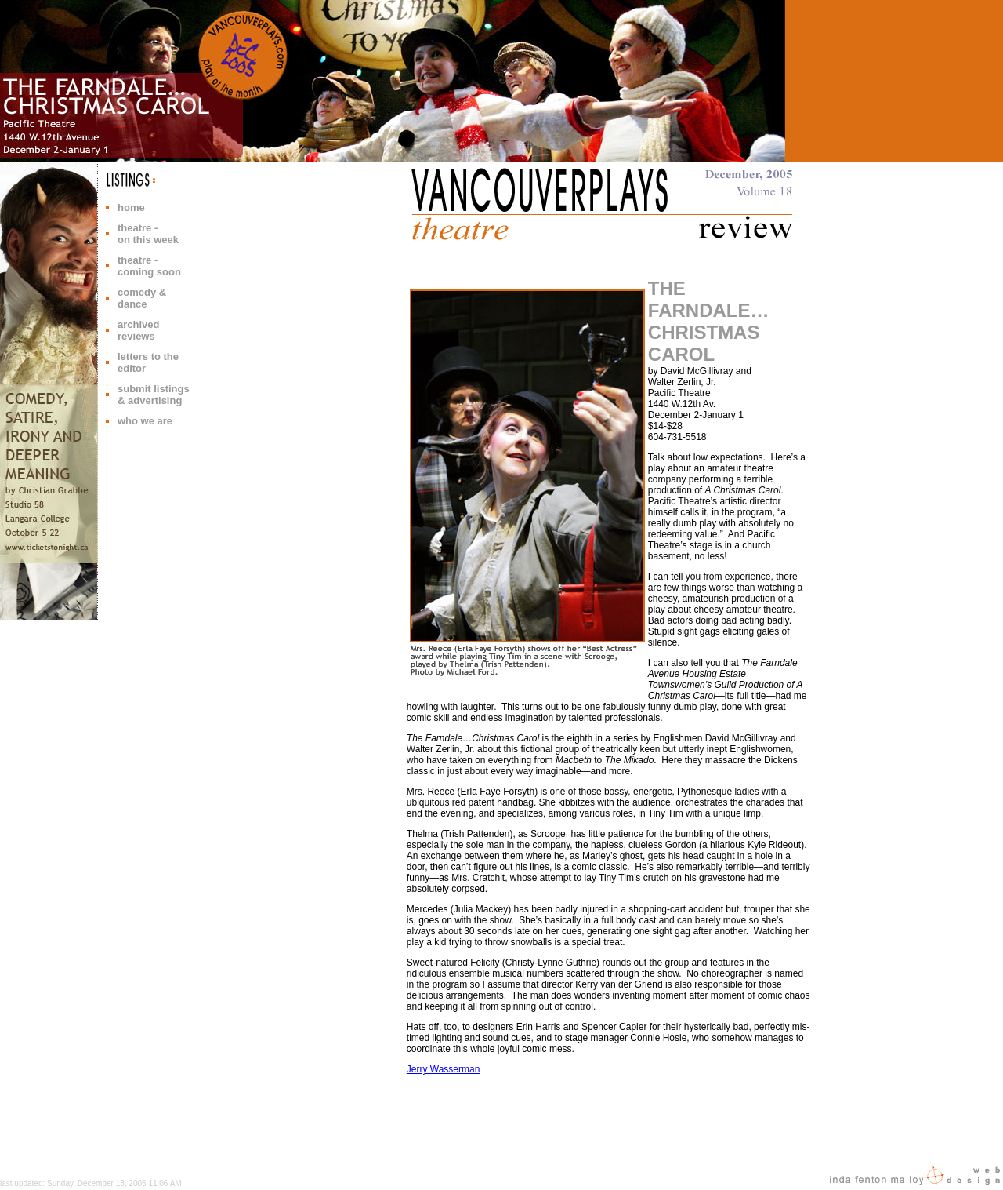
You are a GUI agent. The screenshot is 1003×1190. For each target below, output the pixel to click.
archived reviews (138, 330)
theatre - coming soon (149, 266)
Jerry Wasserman (443, 1069)
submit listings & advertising (154, 394)
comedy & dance (142, 298)
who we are (145, 421)
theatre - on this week (148, 234)
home (131, 207)
